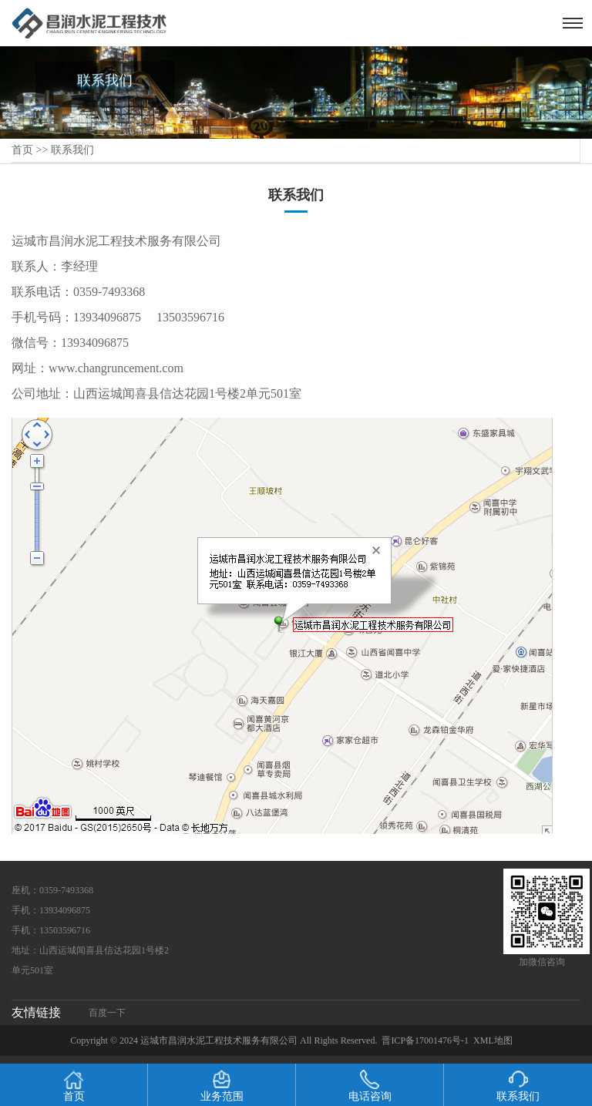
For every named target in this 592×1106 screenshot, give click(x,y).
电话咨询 (370, 1086)
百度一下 (107, 1012)
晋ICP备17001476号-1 (425, 1040)
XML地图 (493, 1040)
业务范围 (222, 1086)
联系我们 (72, 150)
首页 (22, 150)
